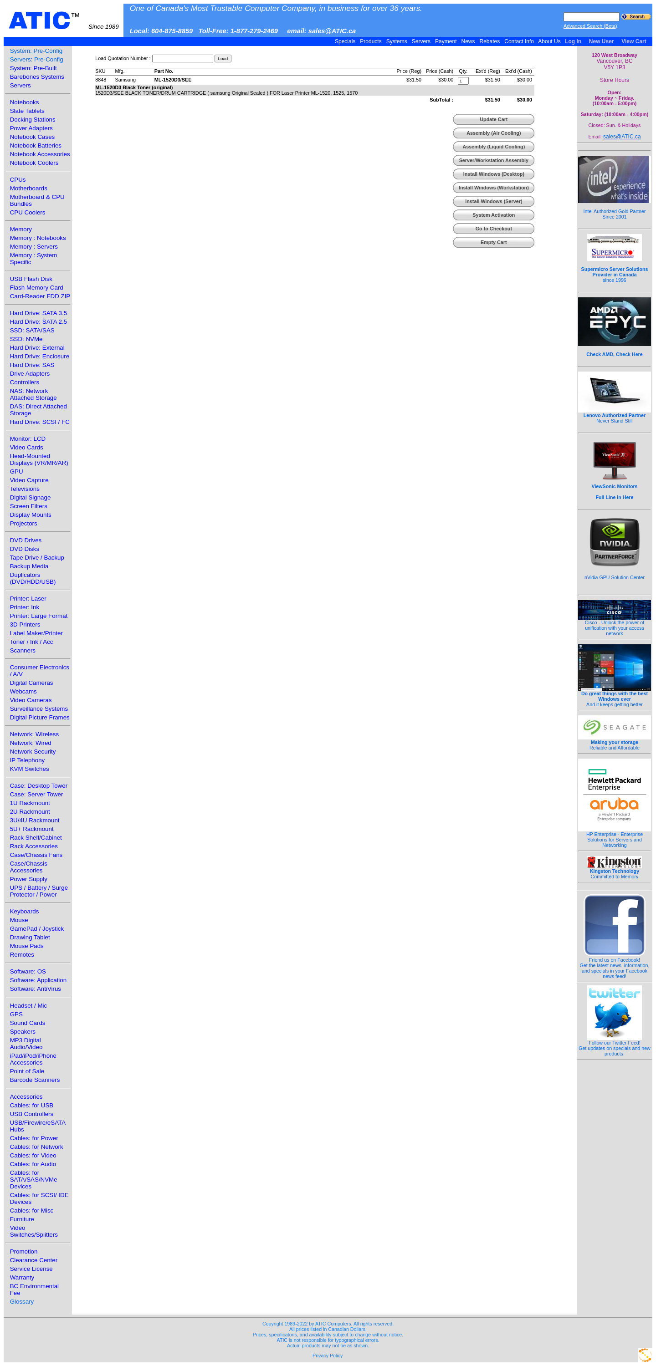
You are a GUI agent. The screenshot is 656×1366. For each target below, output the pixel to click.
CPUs (18, 179)
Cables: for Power (34, 1138)
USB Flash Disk (31, 278)
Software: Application (38, 980)
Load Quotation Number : (122, 58)
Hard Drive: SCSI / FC (40, 421)
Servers (421, 41)
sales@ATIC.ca (622, 136)
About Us (549, 41)
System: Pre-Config (36, 50)
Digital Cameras (31, 682)
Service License (31, 1268)
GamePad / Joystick (37, 928)
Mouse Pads (27, 946)
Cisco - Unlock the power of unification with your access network (614, 625)
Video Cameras (31, 700)
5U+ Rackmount (32, 829)
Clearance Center (33, 1260)
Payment (446, 41)
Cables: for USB (32, 1105)
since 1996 (614, 269)
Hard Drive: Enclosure (39, 356)
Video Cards (26, 447)
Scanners (23, 650)
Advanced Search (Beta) (590, 26)
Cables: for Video (33, 1155)
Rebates (489, 41)
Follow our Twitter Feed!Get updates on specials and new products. (615, 1045)
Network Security (33, 751)
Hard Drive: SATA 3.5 (38, 313)
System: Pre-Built (33, 68)
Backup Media (29, 566)
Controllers (24, 382)
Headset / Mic (28, 1005)
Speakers (23, 1031)
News (468, 41)
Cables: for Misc (32, 1210)
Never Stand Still (614, 415)
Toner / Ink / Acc (31, 641)
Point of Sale (27, 1071)
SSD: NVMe (26, 339)
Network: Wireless (34, 734)
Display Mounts (30, 514)
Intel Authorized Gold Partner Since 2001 (614, 209)
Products (371, 41)
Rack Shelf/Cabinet (36, 837)
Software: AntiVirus (35, 988)
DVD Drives (26, 540)
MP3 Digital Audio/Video (26, 1043)
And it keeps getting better (614, 696)
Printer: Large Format (39, 615)
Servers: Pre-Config (36, 59)
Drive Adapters (30, 373)
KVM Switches (29, 768)
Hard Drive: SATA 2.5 (38, 321)
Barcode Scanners (35, 1079)
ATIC (64, 20)
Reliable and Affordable (614, 742)
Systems (396, 41)
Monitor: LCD (28, 438)
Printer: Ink (24, 607)
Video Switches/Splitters (34, 1231)
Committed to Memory (614, 871)
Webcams (23, 691)
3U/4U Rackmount (35, 820)
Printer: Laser (28, 598)
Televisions (25, 488)
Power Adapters (31, 128)
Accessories (26, 1096)
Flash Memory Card (36, 287)
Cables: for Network (36, 1146)
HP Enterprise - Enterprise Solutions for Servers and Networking (614, 837)
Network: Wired (30, 742)
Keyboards (24, 911)
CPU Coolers (28, 212)
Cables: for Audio (33, 1164)
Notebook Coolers (34, 162)
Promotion (24, 1251)
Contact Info (519, 41)
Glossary (22, 1301)
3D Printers (25, 624)
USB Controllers (32, 1114)
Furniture (22, 1219)
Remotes (22, 954)
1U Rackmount (30, 803)
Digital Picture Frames (40, 717)
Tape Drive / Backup (37, 557)
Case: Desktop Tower (38, 785)
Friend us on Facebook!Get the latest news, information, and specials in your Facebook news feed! (615, 966)
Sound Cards (28, 1022)
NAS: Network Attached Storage (33, 394)
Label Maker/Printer (36, 633)
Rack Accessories (34, 846)
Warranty (22, 1277)
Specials (345, 41)
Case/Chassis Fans (36, 854)
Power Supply (28, 879)
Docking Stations (33, 119)
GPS (16, 1014)
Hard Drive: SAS (32, 365)
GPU (16, 471)
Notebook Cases (32, 136)
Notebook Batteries (36, 145)
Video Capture (29, 480)
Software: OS (28, 971)
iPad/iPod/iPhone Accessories (33, 1059)
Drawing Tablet (30, 937)
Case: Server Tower (36, 794)
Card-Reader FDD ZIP (40, 296)
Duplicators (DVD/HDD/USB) (33, 578)
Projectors (23, 523)
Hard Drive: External (37, 347)
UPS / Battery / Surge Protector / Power (39, 891)
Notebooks (24, 102)
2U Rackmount (30, 811)
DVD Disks (24, 548)
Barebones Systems (37, 76)
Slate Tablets (27, 110)
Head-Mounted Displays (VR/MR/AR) (39, 459)
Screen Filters (28, 506)
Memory (21, 229)
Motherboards (28, 188)
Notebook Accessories (40, 154)
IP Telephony (27, 760)
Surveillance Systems (39, 708)
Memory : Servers (34, 246)
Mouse (19, 920)
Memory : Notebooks (38, 237)
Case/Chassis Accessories (28, 867)
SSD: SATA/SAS (32, 330)
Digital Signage (30, 497)
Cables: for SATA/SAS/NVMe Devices (33, 1179)
